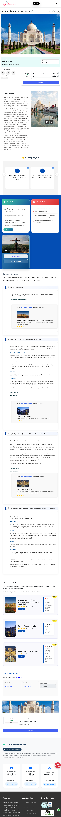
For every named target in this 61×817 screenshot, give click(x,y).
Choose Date (43, 686)
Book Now (40, 82)
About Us (27, 808)
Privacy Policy (28, 813)
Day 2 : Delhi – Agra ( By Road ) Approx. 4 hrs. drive (23, 341)
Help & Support (29, 811)
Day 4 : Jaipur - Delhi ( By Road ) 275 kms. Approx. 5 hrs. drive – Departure (30, 512)
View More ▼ (8, 229)
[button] (56, 3)
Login (36, 3)
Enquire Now (16, 261)
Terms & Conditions (30, 805)
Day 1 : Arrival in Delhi (15, 289)
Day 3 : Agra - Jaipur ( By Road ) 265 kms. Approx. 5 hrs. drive (27, 438)
